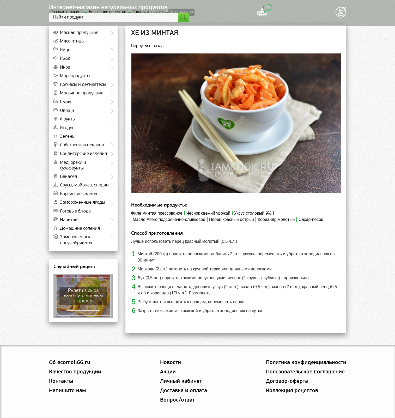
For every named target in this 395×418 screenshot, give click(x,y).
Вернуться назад (147, 46)
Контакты (61, 381)
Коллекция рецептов (292, 390)
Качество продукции (75, 372)
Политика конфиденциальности (306, 362)
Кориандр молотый (276, 219)
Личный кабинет (181, 381)
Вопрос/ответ (177, 400)
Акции (168, 372)
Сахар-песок (311, 219)
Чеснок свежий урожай (208, 213)
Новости (170, 362)
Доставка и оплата (183, 390)
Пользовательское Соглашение (305, 372)
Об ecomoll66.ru (69, 362)
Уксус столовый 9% (253, 213)
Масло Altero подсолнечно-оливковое (169, 219)
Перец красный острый (231, 219)
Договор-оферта (287, 381)
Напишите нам (67, 390)
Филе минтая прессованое (157, 213)
